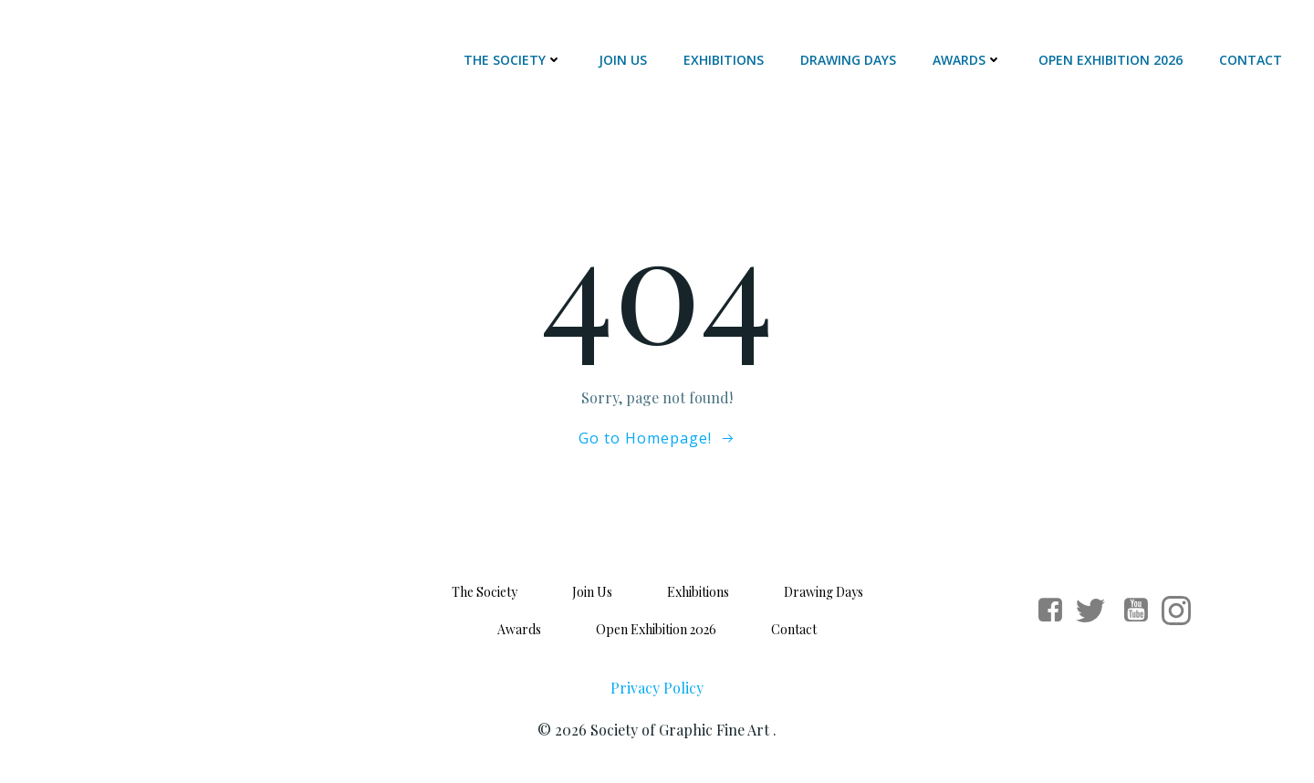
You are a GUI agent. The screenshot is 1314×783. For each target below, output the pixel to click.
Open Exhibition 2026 (1110, 59)
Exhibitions (723, 59)
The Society (513, 59)
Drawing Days (848, 59)
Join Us (623, 59)
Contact (1250, 59)
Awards (967, 59)
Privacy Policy (657, 687)
